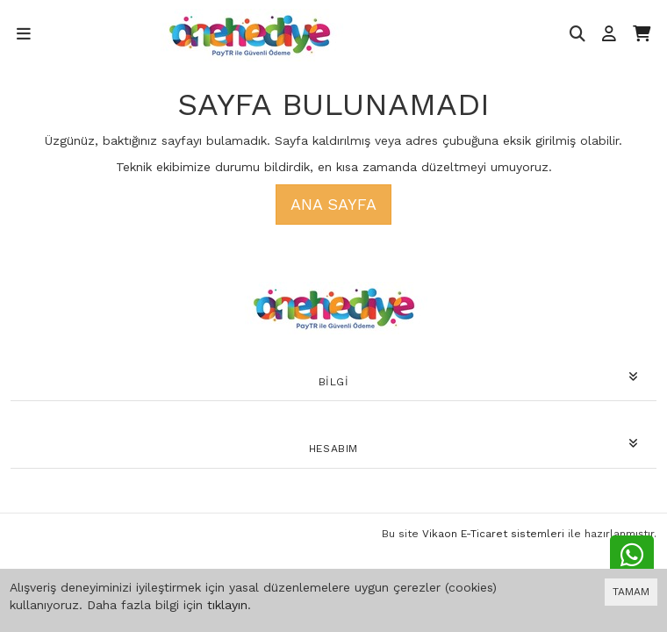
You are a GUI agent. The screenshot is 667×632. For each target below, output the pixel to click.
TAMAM (631, 591)
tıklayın (227, 605)
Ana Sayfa (333, 204)
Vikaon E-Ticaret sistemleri (493, 534)
